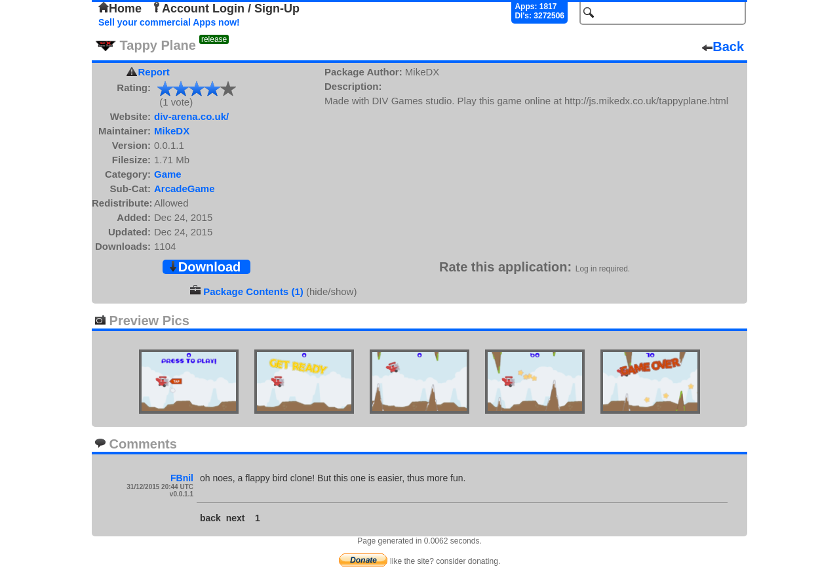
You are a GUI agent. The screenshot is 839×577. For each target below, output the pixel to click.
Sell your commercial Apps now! (169, 22)
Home (120, 8)
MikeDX (171, 130)
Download (204, 267)
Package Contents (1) (253, 291)
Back (723, 46)
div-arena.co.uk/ (191, 116)
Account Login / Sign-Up (225, 8)
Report (154, 71)
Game (168, 174)
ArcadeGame (184, 188)
